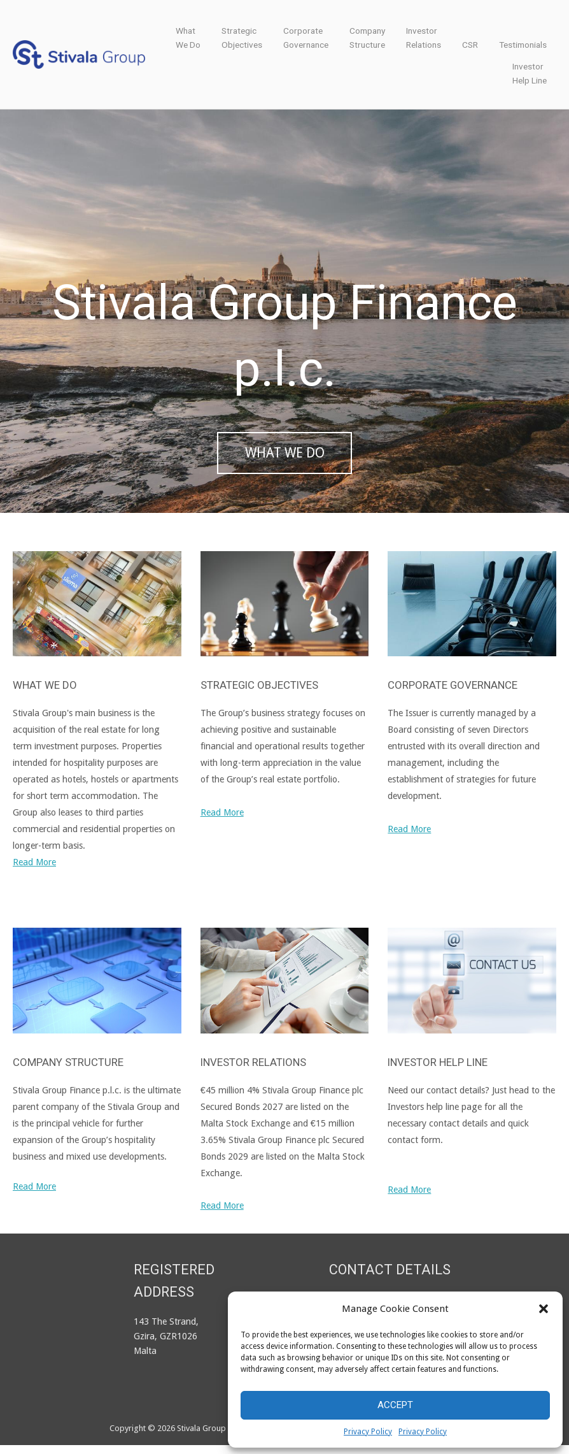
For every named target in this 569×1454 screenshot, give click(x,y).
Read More (34, 871)
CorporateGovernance (305, 37)
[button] (543, 1308)
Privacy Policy (368, 1431)
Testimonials (523, 45)
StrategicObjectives (241, 37)
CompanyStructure (367, 37)
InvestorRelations (423, 37)
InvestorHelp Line (529, 73)
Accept (395, 1405)
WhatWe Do (188, 37)
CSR (470, 45)
